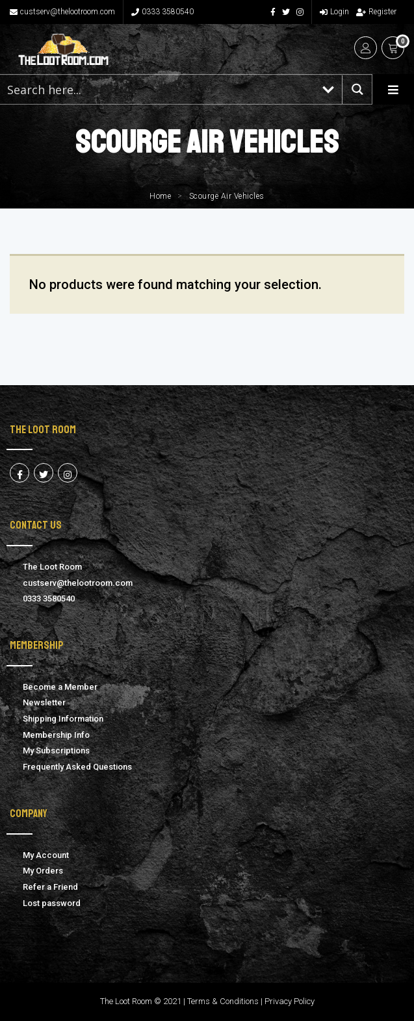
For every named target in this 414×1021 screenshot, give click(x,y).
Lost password (52, 903)
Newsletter (44, 702)
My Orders (43, 871)
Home (160, 196)
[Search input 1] (157, 89)
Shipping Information (63, 719)
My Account (46, 855)
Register (376, 11)
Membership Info (56, 735)
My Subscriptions (56, 750)
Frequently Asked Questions (77, 767)
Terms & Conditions (223, 1001)
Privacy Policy (290, 1001)
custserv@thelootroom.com (62, 11)
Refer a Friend (50, 887)
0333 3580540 (162, 11)
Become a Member (60, 687)
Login (334, 11)
